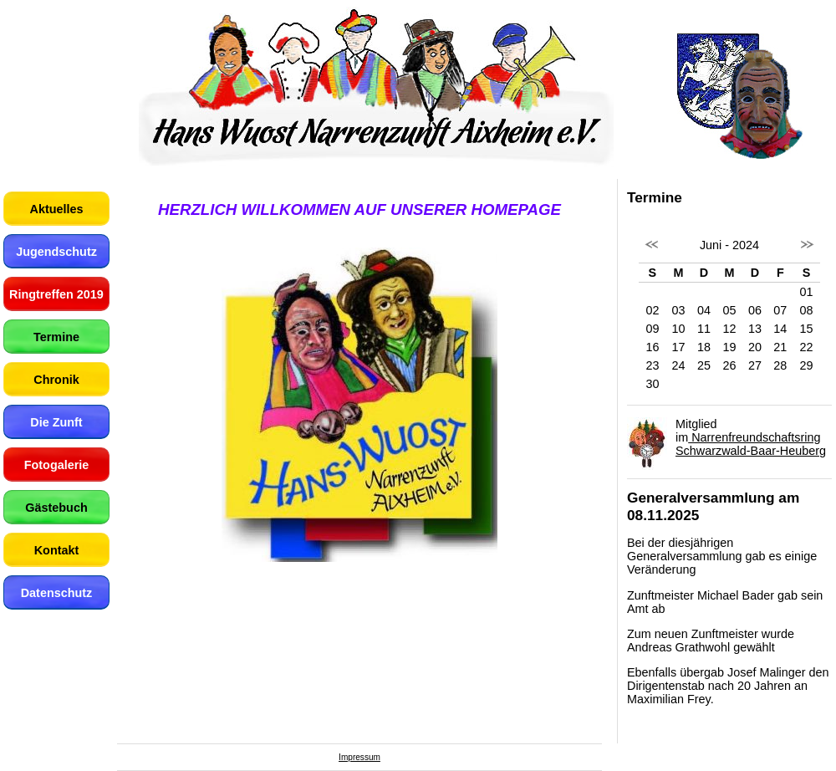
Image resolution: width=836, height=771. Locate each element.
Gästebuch (56, 507)
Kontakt (56, 550)
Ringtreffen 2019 (56, 294)
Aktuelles (57, 209)
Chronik (56, 379)
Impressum (359, 757)
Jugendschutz (56, 251)
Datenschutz (57, 593)
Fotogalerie (56, 465)
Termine (56, 337)
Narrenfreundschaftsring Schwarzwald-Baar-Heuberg (750, 444)
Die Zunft (56, 422)
